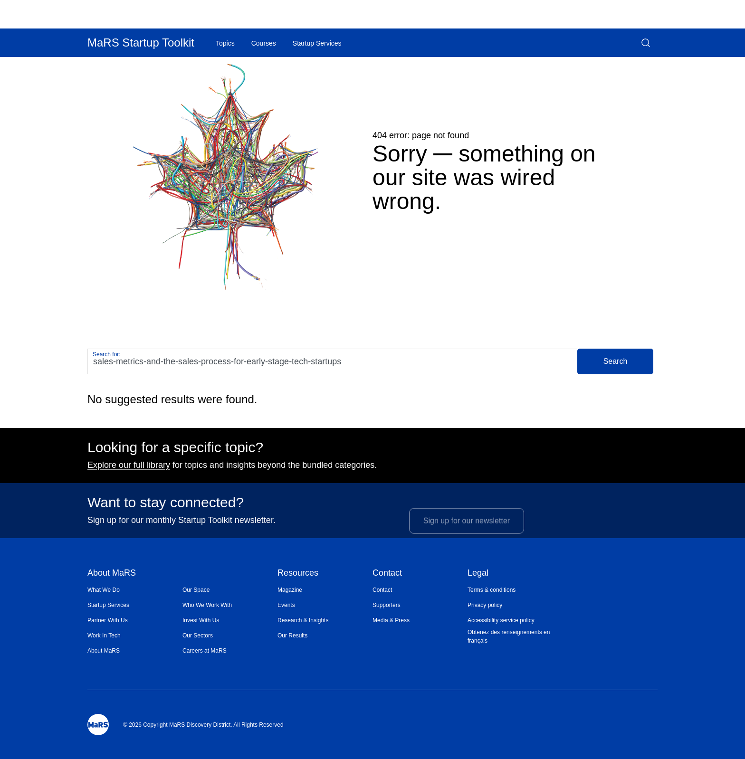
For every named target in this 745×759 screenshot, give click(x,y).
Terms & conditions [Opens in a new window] (492, 590)
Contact (387, 573)
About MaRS (111, 573)
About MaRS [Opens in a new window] (103, 650)
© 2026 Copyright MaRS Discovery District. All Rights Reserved (203, 724)
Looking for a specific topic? (175, 451)
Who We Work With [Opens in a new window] (207, 605)
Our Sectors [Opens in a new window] (197, 635)
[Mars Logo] (98, 724)
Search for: (107, 354)
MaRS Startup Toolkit (140, 42)
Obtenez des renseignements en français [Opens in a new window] (509, 636)
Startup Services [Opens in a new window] (108, 605)
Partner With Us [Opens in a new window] (107, 620)
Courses (263, 43)
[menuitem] (134, 590)
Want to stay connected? (165, 506)
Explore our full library (128, 468)
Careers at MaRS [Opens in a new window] (204, 650)
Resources (297, 573)
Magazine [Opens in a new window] (289, 590)
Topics (225, 43)
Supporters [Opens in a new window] (386, 605)
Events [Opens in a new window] (286, 605)
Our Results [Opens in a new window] (292, 635)
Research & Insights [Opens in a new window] (302, 620)
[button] (645, 42)
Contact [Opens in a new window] (382, 590)
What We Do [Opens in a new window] (103, 590)
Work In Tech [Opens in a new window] (104, 635)
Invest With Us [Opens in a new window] (200, 620)
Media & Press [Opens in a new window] (391, 620)
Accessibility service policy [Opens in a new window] (501, 620)
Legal (478, 573)
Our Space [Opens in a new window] (196, 590)
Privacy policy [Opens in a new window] (485, 605)
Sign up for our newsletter (466, 530)
